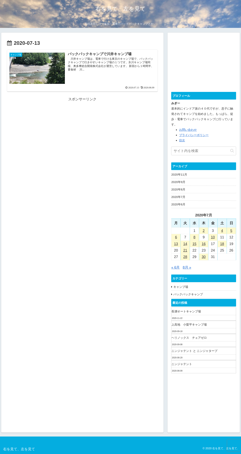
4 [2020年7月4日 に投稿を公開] (222, 231)
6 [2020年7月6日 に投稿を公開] (176, 237)
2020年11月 (179, 174)
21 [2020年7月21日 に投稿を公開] (185, 250)
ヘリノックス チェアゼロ (189, 337)
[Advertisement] (82, 130)
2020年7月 (178, 197)
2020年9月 (178, 182)
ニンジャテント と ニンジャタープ (194, 350)
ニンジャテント (181, 364)
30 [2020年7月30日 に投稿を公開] (204, 257)
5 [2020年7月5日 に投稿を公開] (231, 231)
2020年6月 (178, 204)
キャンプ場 (180, 286)
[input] (203, 150)
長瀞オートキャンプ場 (186, 311)
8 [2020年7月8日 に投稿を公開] (194, 237)
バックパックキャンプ (188, 294)
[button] (232, 150)
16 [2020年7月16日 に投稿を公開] (204, 244)
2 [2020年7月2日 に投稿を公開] (204, 231)
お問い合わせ (188, 129)
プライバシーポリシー (194, 135)
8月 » (187, 267)
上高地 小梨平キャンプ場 (189, 324)
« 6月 (175, 267)
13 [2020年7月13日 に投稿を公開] (176, 244)
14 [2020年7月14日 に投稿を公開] (185, 244)
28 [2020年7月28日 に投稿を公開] (185, 257)
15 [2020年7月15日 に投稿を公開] (194, 244)
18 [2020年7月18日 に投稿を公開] (222, 244)
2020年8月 (178, 189)
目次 (182, 140)
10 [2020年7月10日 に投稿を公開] (213, 237)
